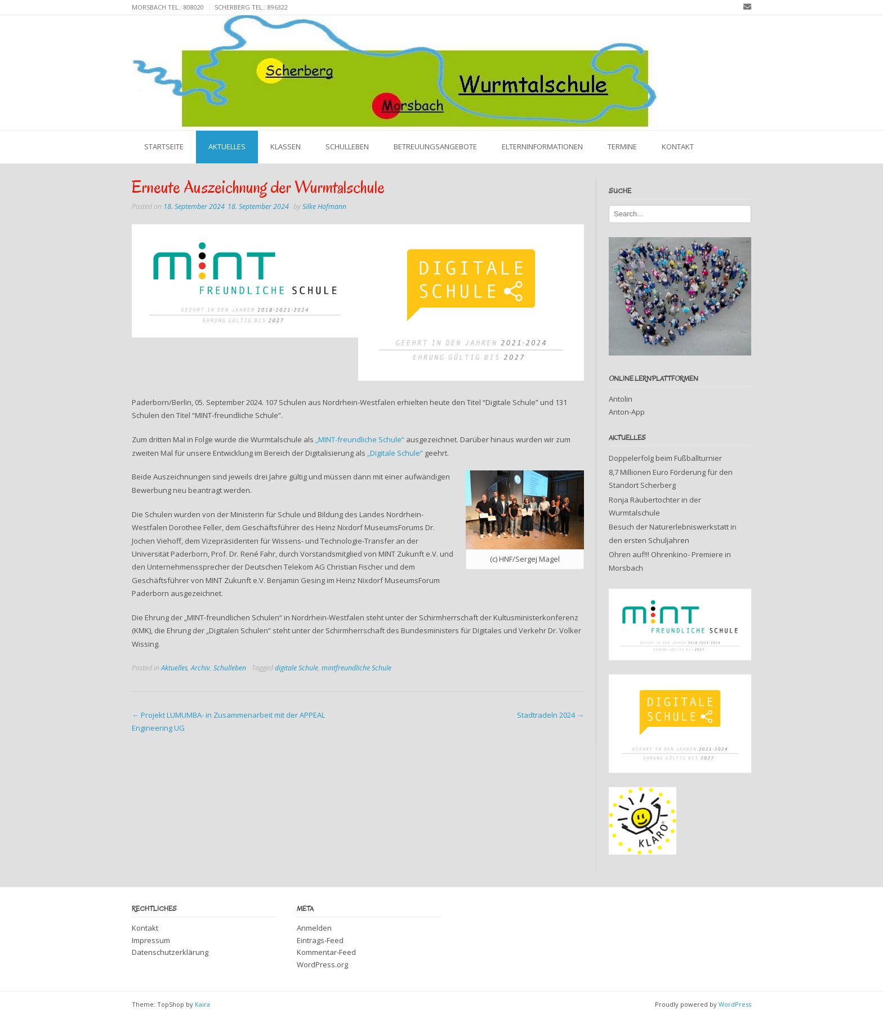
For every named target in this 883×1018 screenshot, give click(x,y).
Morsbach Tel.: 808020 (168, 7)
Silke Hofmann (324, 206)
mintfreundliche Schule (356, 668)
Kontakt (678, 146)
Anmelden (314, 928)
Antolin (620, 399)
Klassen (285, 146)
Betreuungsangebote (435, 146)
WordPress (735, 1004)
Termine (622, 146)
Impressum (151, 940)
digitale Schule (296, 668)
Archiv (200, 668)
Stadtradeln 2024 (550, 715)
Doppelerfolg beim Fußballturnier (665, 458)
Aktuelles (227, 146)
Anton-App (627, 412)
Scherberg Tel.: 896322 (251, 7)
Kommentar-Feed (326, 952)
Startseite (164, 146)
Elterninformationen (542, 146)
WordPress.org (322, 964)
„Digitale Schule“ (395, 453)
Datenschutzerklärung (170, 952)
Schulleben (347, 146)
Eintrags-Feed (320, 940)
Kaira (202, 1004)
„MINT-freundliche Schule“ (359, 439)
